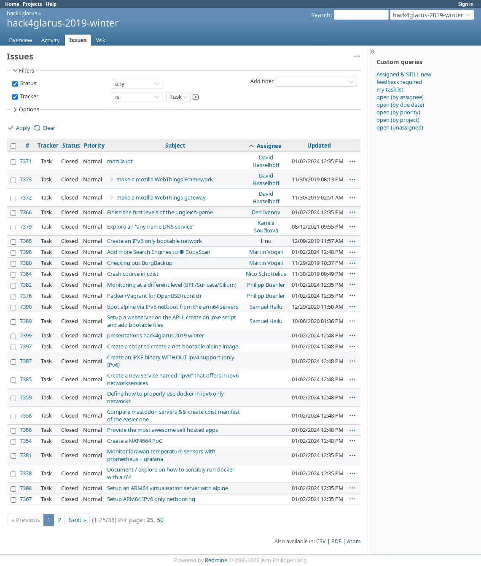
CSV (321, 541)
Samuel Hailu (266, 306)
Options (25, 109)
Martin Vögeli (266, 252)
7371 (26, 161)
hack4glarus (22, 13)
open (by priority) (398, 112)
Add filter (262, 81)
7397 (26, 346)
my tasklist (389, 89)
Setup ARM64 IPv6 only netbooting (151, 499)
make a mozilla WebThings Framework (164, 179)
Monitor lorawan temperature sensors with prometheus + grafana (161, 455)
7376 (26, 295)
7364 (26, 274)
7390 (26, 306)
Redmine (216, 560)
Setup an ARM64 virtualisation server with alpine (167, 488)
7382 (26, 284)
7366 (26, 212)
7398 (26, 252)
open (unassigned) (399, 127)
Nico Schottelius (266, 274)
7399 (26, 335)
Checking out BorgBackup (139, 263)
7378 (26, 473)
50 (160, 520)
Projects (32, 4)
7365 (26, 241)
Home (12, 4)
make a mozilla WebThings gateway (161, 197)
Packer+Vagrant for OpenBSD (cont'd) (154, 295)
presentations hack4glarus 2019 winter (155, 335)
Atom (354, 541)
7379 (26, 226)
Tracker (28, 96)
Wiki (101, 40)
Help (51, 4)
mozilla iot (120, 161)
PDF (336, 541)
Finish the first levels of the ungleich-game (160, 212)
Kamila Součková (266, 226)
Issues (78, 40)
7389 (26, 321)
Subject (175, 145)
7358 (26, 415)
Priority (94, 145)
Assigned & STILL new (403, 74)
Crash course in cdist (133, 274)
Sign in (465, 4)
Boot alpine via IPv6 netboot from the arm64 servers (172, 306)
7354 (26, 441)
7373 (26, 179)
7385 (26, 379)
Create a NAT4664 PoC (134, 441)
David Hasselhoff (266, 161)
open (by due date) (400, 104)
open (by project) (397, 120)
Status (27, 83)
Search (321, 15)
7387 (26, 361)
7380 (26, 263)
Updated (319, 145)
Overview (20, 40)
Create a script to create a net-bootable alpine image (172, 346)
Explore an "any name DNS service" (150, 226)
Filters (22, 70)
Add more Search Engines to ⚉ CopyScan (158, 252)
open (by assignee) (400, 97)
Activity (50, 40)
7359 (26, 397)
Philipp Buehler (266, 284)
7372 (26, 197)
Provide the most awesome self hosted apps (162, 430)
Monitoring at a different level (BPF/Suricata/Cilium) (171, 284)
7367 (26, 499)
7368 (26, 488)
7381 (26, 455)
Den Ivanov (266, 212)
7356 (26, 430)
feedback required (399, 82)
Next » (77, 520)
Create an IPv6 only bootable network (154, 241)
